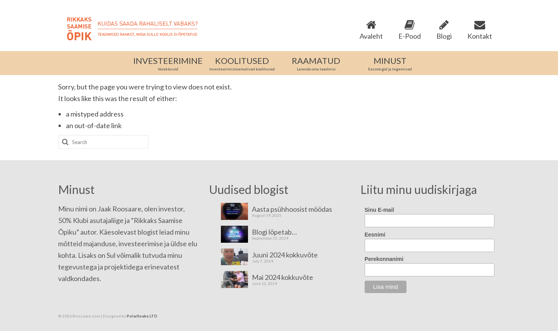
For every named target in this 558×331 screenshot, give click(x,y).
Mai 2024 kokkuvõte (282, 277)
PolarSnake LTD (142, 316)
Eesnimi (375, 235)
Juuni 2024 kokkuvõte (285, 254)
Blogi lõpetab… (274, 232)
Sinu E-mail (379, 210)
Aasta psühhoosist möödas (292, 209)
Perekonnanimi (384, 259)
